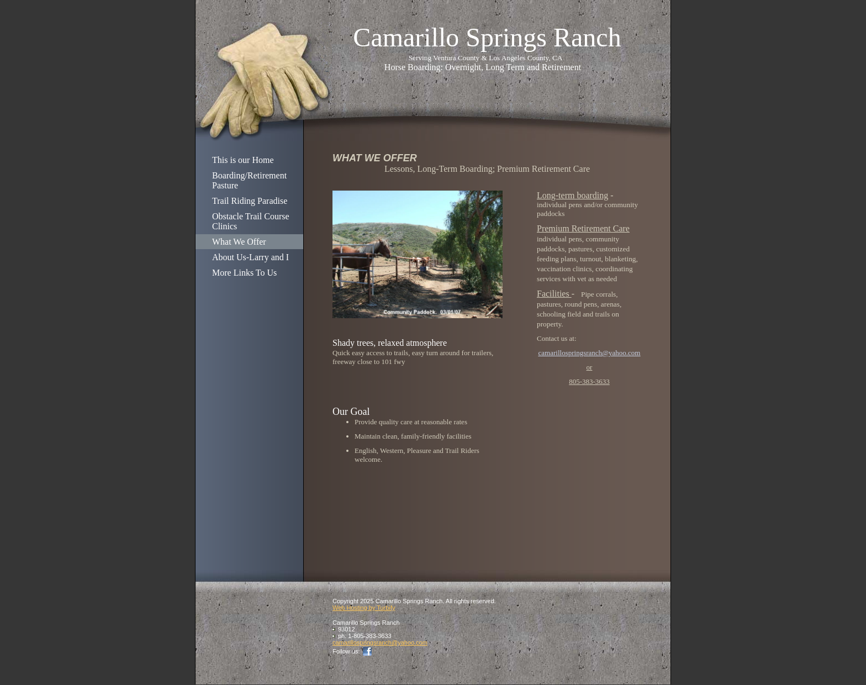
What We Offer (239, 241)
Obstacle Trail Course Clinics (250, 221)
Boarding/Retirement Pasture (249, 180)
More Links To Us (244, 272)
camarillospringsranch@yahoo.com (589, 353)
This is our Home (243, 160)
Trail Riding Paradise (249, 200)
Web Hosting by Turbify (363, 607)
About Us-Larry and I (250, 257)
